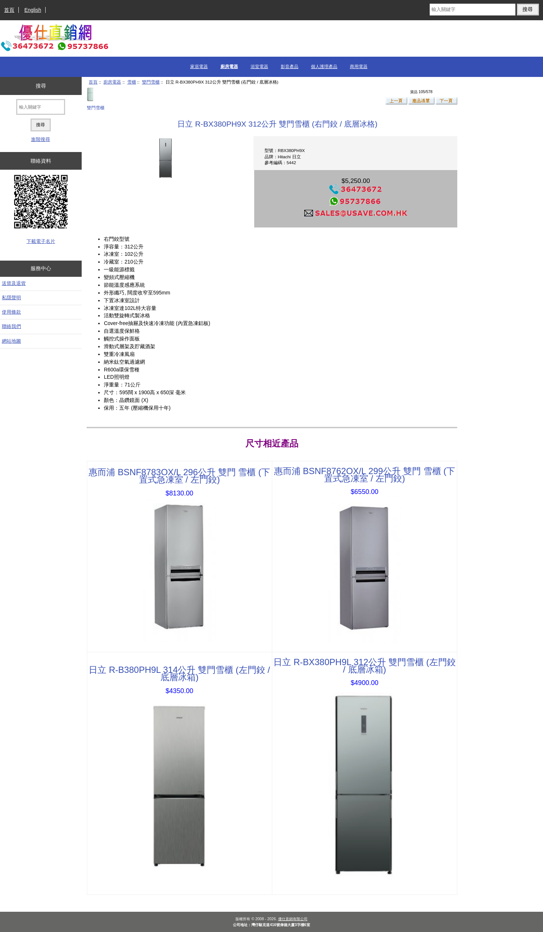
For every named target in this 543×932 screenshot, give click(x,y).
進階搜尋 (40, 139)
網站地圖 (11, 341)
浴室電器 (259, 66)
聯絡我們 (11, 326)
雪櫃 (131, 82)
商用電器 (359, 66)
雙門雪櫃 (151, 82)
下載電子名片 (40, 241)
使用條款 (11, 312)
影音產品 (289, 66)
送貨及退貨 (14, 283)
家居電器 (199, 66)
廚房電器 (112, 82)
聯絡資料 (41, 161)
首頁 (9, 10)
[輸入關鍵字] (472, 9)
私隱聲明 (11, 297)
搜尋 (41, 86)
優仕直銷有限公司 (293, 919)
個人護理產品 (324, 66)
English (32, 10)
